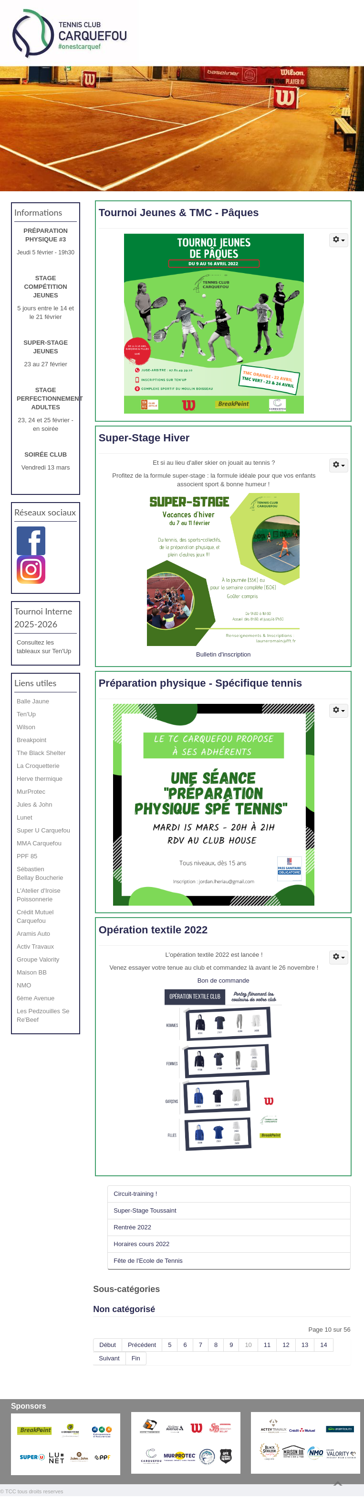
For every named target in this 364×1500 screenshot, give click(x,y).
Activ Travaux (35, 946)
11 (267, 1344)
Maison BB (32, 972)
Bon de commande (224, 980)
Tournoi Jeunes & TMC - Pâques (179, 213)
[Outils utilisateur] (338, 240)
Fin (136, 1358)
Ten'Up (26, 714)
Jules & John (34, 804)
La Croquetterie (38, 765)
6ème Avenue (35, 998)
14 (323, 1344)
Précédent (142, 1344)
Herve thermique (39, 778)
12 (285, 1344)
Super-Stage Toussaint (145, 1210)
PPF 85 (27, 856)
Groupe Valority (38, 959)
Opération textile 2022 (153, 930)
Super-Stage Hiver (144, 438)
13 (305, 1344)
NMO (24, 985)
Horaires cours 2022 (141, 1244)
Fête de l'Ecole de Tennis (148, 1260)
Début (107, 1344)
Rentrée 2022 (132, 1227)
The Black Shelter (41, 752)
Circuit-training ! (135, 1193)
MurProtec (31, 791)
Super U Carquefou (43, 830)
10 (248, 1344)
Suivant (109, 1358)
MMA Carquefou (39, 843)
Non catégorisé (124, 1309)
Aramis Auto (33, 933)
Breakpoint (31, 740)
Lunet (24, 817)
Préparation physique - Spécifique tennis (200, 683)
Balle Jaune (33, 701)
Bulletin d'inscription (223, 654)
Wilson (26, 727)
